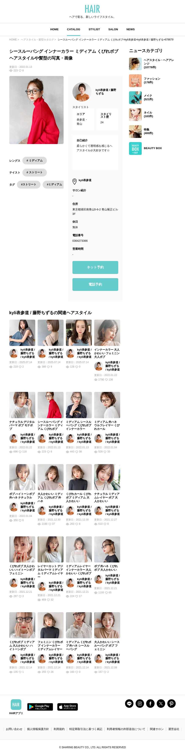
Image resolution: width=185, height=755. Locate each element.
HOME (54, 29)
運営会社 (173, 729)
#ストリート (28, 184)
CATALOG (73, 29)
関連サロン (157, 729)
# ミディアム (35, 160)
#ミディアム (54, 184)
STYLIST (94, 29)
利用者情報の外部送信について (126, 729)
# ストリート (35, 172)
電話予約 (95, 284)
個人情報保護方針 (38, 729)
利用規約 (59, 729)
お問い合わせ (14, 729)
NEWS (131, 29)
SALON (113, 29)
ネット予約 (95, 267)
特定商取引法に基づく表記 (85, 729)
